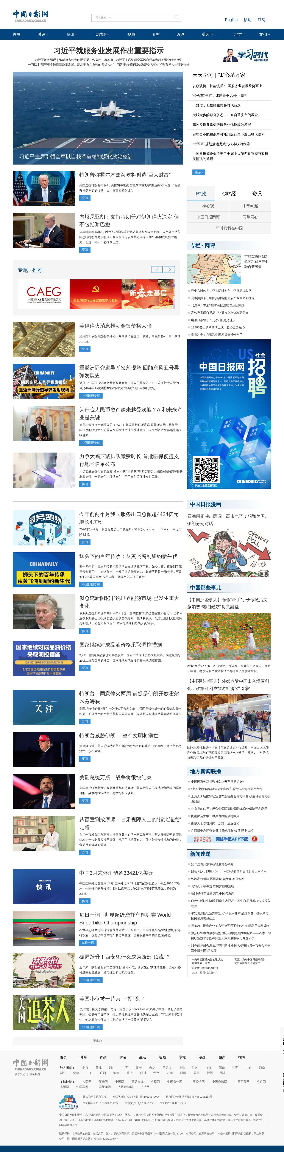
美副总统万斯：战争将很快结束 (115, 777)
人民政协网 (125, 1087)
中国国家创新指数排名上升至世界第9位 (217, 781)
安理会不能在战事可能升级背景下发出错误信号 (228, 134)
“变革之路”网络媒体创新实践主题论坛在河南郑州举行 (226, 789)
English (231, 20)
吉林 (152, 1067)
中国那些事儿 (205, 588)
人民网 (86, 1081)
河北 (112, 1067)
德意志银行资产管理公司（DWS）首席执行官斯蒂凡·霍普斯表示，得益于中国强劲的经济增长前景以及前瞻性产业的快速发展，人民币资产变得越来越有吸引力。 (130, 430)
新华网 (103, 1081)
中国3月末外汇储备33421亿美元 (116, 873)
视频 (131, 34)
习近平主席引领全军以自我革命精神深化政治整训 (149, 60)
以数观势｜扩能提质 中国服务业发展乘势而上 (227, 86)
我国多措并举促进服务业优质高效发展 (221, 124)
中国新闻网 (103, 1087)
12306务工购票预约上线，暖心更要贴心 (218, 327)
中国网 (119, 1081)
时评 (41, 34)
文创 (263, 34)
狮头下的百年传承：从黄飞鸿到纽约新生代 (128, 556)
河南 (262, 1067)
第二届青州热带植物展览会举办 (212, 864)
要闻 (85, 198)
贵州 (156, 1073)
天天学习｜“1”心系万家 (218, 75)
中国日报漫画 (205, 504)
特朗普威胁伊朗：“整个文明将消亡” (119, 735)
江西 (235, 1067)
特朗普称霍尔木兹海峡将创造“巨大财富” (125, 175)
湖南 (76, 1073)
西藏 (183, 1073)
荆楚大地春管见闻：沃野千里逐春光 (215, 823)
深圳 (223, 1073)
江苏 (195, 1067)
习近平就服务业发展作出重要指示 (109, 51)
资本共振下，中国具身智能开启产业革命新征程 (222, 298)
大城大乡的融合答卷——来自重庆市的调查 (225, 115)
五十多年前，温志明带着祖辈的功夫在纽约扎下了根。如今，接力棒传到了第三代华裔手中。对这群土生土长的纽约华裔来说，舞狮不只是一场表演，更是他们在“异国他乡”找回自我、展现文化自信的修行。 (130, 572)
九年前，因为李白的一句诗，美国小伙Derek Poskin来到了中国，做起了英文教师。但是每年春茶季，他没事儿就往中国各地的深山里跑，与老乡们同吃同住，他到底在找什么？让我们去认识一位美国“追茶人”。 (131, 1014)
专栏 (156, 34)
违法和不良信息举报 (94, 1096)
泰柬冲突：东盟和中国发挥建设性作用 (216, 334)
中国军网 (82, 1087)
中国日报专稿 (91, 395)
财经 (122, 1057)
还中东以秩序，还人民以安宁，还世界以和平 (221, 291)
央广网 (261, 1081)
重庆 (130, 1073)
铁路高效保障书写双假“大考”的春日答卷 (217, 879)
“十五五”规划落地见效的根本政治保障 (221, 144)
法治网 (145, 1087)
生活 (142, 1057)
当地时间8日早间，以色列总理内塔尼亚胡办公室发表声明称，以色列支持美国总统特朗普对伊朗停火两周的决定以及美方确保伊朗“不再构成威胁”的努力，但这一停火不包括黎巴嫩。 (130, 237)
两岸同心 (250, 217)
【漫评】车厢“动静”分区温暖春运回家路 (217, 305)
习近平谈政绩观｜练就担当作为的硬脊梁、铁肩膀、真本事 (74, 60)
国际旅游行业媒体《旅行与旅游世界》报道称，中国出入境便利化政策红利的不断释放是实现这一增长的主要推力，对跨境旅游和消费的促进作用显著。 (228, 752)
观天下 (207, 34)
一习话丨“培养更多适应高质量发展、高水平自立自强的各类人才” (71, 64)
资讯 (70, 34)
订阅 (261, 20)
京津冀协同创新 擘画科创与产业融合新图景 (256, 262)
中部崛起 (250, 206)
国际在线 (137, 1081)
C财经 (100, 34)
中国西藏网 (242, 1081)
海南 (116, 1073)
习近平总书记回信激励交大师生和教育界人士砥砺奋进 (153, 64)
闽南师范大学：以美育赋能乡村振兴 (215, 816)
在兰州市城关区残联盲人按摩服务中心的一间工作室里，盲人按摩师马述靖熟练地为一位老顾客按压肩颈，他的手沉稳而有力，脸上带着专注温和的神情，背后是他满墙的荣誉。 (130, 840)
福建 (222, 1067)
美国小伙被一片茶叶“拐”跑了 (112, 999)
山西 (125, 1067)
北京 (85, 1067)
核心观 (208, 206)
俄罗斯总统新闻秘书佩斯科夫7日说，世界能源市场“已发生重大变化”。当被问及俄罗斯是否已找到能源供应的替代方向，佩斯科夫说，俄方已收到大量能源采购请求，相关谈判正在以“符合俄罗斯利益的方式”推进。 (131, 618)
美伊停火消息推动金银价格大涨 (115, 326)
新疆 (210, 1073)
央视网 (155, 1081)
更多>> (98, 1041)
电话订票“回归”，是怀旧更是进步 (213, 320)
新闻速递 (200, 854)
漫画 (181, 34)
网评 (210, 245)
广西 (103, 1073)
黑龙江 (167, 1067)
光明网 (64, 1087)
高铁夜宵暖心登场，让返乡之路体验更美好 (219, 312)
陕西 (196, 1073)
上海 (182, 1067)
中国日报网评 (208, 217)
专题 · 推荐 (30, 270)
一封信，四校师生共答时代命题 (216, 105)
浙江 (209, 1067)
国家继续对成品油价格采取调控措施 (120, 645)
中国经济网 (197, 1081)
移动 (247, 20)
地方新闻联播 (205, 771)
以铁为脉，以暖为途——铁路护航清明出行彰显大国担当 (229, 871)
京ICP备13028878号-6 (173, 1103)
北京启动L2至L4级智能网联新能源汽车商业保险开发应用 (229, 808)
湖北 (63, 1073)
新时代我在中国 (229, 228)
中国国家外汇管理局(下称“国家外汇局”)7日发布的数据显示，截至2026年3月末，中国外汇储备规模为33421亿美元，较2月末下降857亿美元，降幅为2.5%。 (130, 888)
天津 (99, 1067)
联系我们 (35, 1074)
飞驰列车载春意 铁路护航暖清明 (212, 886)
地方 (238, 34)
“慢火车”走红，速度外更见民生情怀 (219, 95)
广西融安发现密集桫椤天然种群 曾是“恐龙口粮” (222, 830)
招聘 (241, 1057)
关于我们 (20, 1074)
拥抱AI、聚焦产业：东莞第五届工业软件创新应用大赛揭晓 (230, 925)
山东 (249, 1067)
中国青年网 (174, 1081)
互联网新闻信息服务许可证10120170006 (136, 1096)
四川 (143, 1073)
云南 (170, 1073)
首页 (16, 34)
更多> (199, 172)
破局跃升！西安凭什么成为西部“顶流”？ (125, 957)
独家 (221, 1057)
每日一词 (88, 942)
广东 (90, 1073)
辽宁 (139, 1067)
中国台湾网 (219, 1081)
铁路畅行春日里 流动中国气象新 (212, 893)
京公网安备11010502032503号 (101, 1103)
